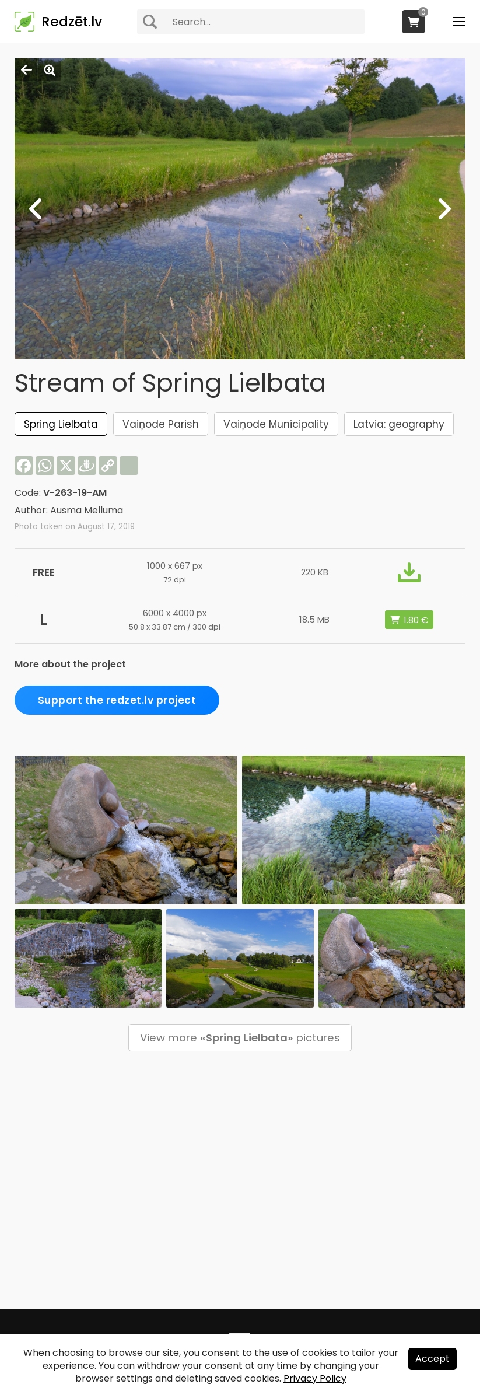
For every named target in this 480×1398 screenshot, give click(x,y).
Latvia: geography (398, 424)
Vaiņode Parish (160, 424)
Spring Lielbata (61, 424)
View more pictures (240, 1037)
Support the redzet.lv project (117, 700)
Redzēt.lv (71, 21)
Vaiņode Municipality (276, 424)
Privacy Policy (314, 1378)
